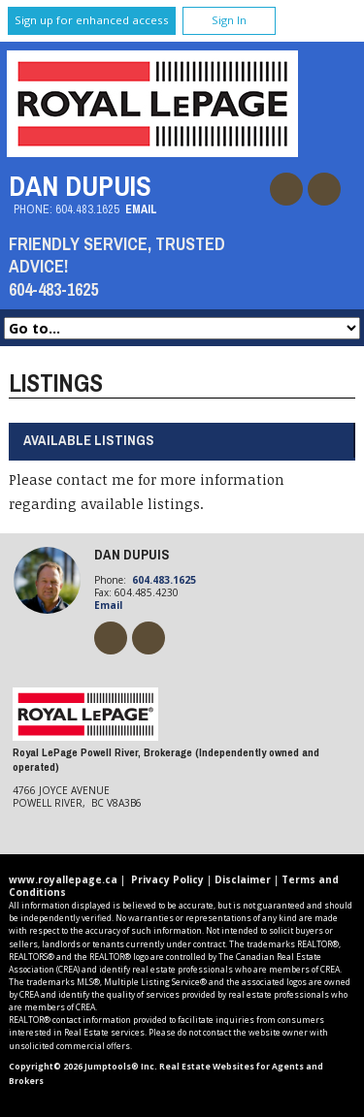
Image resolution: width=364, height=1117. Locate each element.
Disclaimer (243, 879)
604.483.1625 (87, 209)
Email (141, 209)
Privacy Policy (167, 879)
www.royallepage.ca (63, 879)
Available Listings (88, 440)
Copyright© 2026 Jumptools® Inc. (83, 1066)
